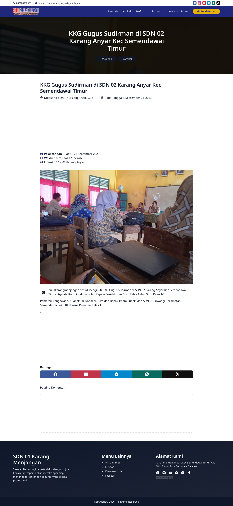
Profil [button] (139, 11)
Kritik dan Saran (178, 11)
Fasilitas (110, 475)
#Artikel (127, 59)
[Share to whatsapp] (147, 374)
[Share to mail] (86, 374)
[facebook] (195, 3)
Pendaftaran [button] (206, 11)
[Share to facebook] (55, 374)
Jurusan (109, 467)
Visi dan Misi (112, 462)
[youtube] (204, 3)
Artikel (127, 11)
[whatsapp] (213, 3)
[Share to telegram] (116, 374)
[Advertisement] (116, 130)
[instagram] (199, 3)
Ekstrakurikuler (114, 471)
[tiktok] (218, 3)
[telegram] (209, 3)
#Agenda (106, 59)
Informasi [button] (155, 11)
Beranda (113, 11)
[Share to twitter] (177, 374)
